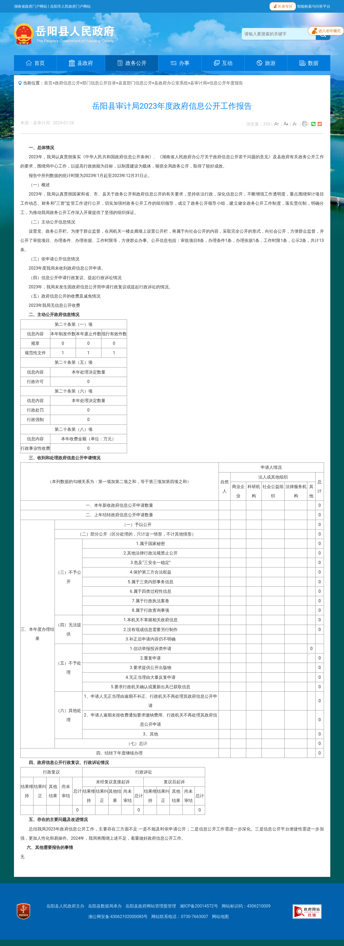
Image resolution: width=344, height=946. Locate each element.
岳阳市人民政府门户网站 (70, 6)
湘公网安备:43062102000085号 (118, 916)
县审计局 (198, 82)
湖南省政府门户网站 (30, 6)
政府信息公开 (67, 82)
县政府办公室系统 (171, 82)
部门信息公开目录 (99, 82)
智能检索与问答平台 (313, 6)
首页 (48, 82)
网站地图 (220, 916)
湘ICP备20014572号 (199, 906)
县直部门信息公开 (135, 82)
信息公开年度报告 (226, 82)
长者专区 (283, 5)
